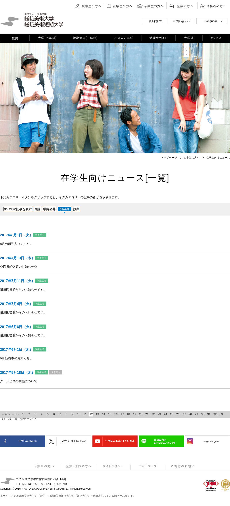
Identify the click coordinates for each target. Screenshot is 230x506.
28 (190, 414)
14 (103, 414)
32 (215, 414)
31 (208, 414)
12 (91, 414)
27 (184, 414)
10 (78, 414)
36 (15, 418)
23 (159, 414)
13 (97, 414)
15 (109, 414)
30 (202, 414)
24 (165, 414)
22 (153, 414)
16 (115, 414)
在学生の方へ (191, 157)
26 (177, 414)
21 (146, 414)
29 (196, 414)
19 (134, 414)
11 (84, 414)
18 (128, 414)
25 (171, 414)
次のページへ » (28, 418)
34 (3, 418)
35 (9, 418)
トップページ (169, 157)
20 (140, 414)
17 (122, 414)
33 (221, 414)
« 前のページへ (10, 414)
